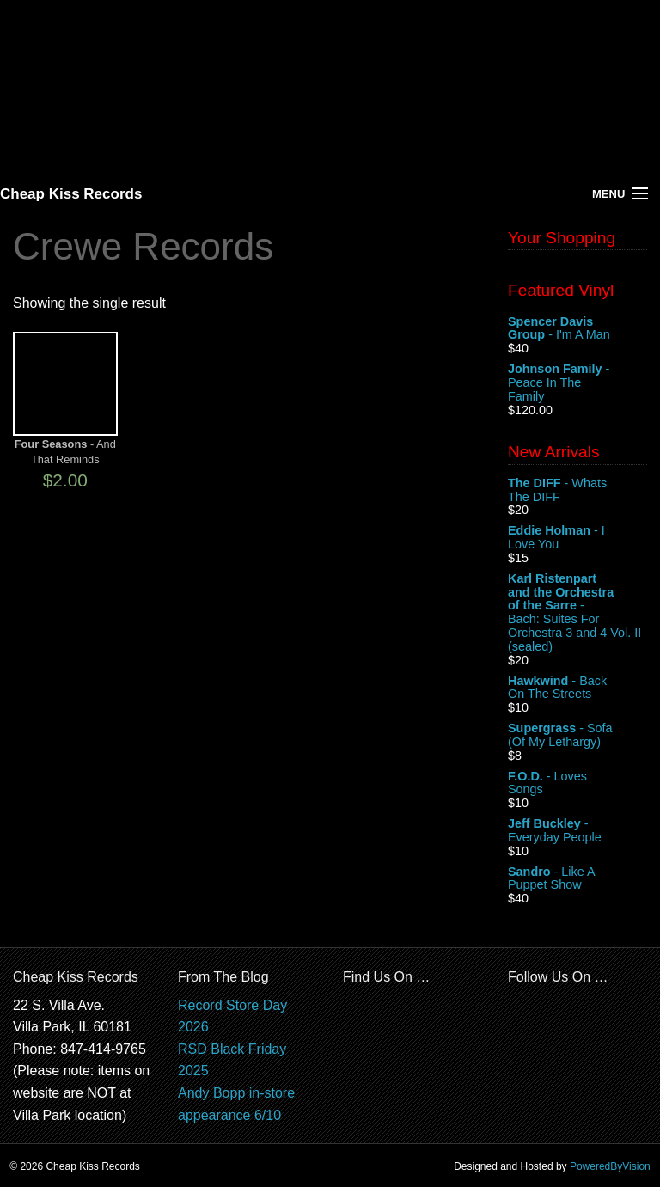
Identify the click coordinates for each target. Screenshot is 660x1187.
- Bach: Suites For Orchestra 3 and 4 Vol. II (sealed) (577, 612)
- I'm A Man (577, 329)
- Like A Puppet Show (577, 879)
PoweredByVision (610, 1166)
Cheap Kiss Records (71, 194)
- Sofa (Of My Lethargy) (577, 736)
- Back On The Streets (577, 688)
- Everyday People (577, 831)
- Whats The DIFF (577, 491)
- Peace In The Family (577, 383)
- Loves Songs (577, 784)
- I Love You (577, 538)
